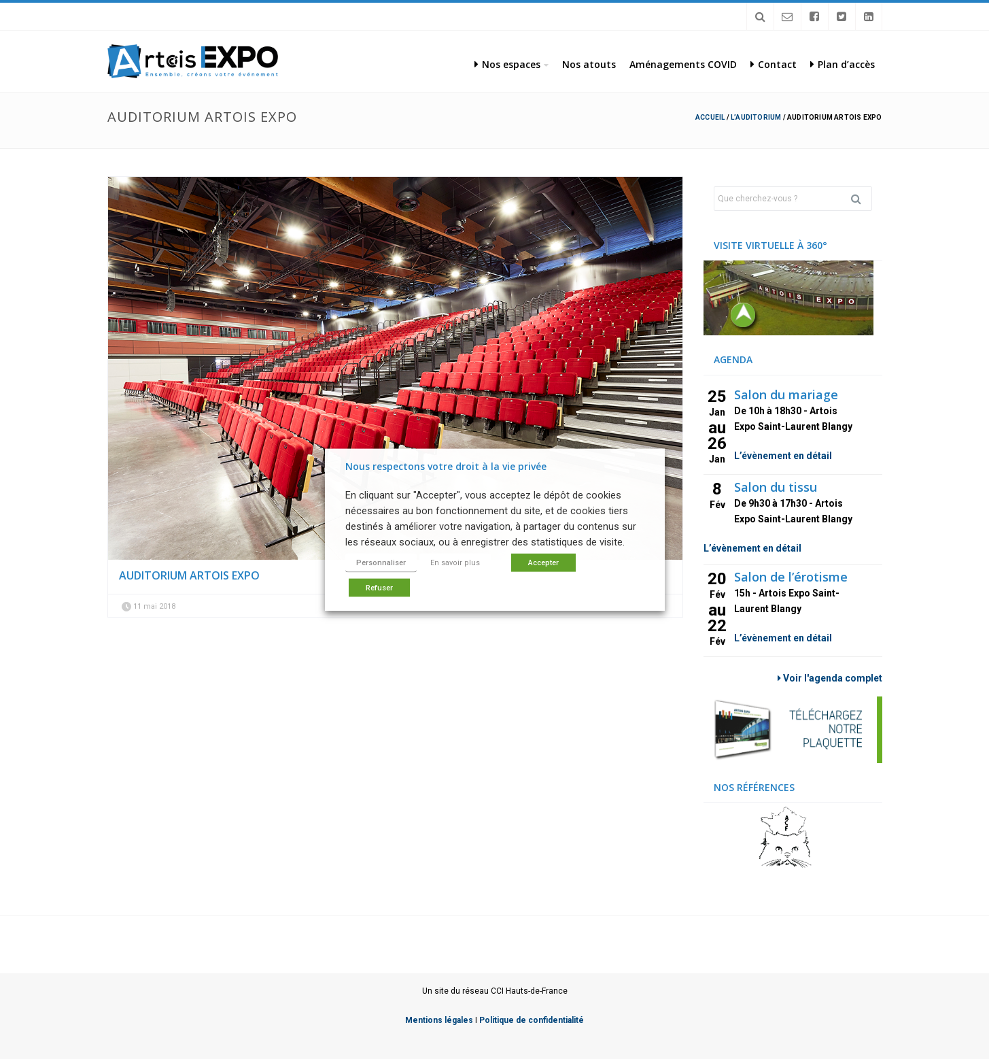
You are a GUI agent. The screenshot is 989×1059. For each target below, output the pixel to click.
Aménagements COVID (683, 64)
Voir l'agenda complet (830, 678)
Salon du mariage (786, 394)
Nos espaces (507, 64)
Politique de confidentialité (531, 1020)
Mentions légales (439, 1020)
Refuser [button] (379, 588)
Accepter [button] (543, 562)
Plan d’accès (842, 64)
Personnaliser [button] (381, 562)
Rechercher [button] (861, 198)
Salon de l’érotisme (791, 577)
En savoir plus (455, 562)
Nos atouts (589, 64)
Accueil (710, 117)
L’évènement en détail (783, 455)
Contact (773, 64)
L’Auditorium (756, 117)
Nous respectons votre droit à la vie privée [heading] (445, 465)
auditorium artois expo (189, 575)
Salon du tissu (775, 487)
